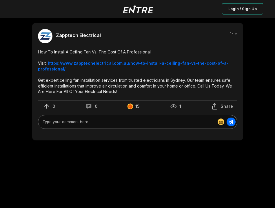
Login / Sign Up (242, 8)
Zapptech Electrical (78, 35)
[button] (137, 71)
